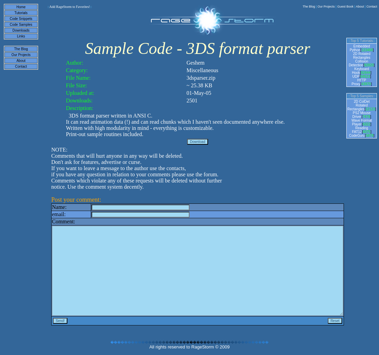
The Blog (309, 6)
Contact (371, 6)
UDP (355, 76)
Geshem (195, 63)
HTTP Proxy (358, 82)
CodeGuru (357, 135)
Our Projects (326, 6)
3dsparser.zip (200, 78)
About (360, 6)
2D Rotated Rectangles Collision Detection (359, 59)
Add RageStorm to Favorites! (69, 7)
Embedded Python (360, 48)
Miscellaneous (202, 70)
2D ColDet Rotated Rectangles (358, 105)
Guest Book (345, 6)
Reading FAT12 (360, 130)
